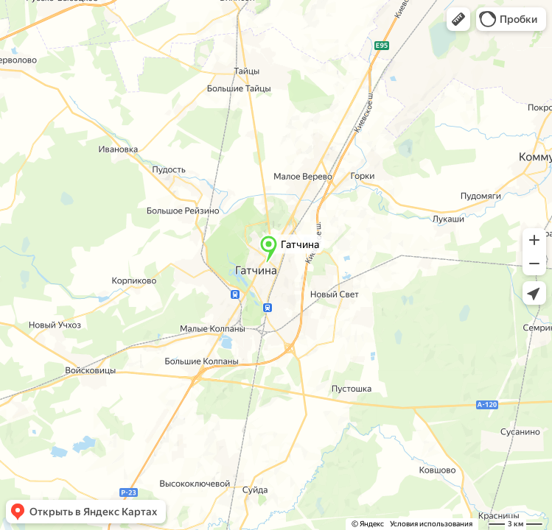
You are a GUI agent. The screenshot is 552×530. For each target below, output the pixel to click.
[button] (458, 19)
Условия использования (431, 524)
